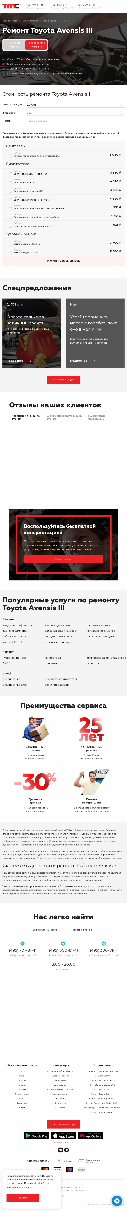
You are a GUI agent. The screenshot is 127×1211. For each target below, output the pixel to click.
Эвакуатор (60, 1108)
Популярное (102, 1065)
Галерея (22, 1085)
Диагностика (11, 679)
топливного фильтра (101, 631)
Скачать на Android (63, 1142)
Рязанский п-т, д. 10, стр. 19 (62, 8)
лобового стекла (14, 636)
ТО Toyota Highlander (101, 1081)
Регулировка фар (57, 685)
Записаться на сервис (45, 930)
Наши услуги (60, 1065)
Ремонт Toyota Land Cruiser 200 (101, 1103)
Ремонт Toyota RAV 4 (101, 1112)
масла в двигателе (57, 625)
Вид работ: (9, 113)
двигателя (52, 663)
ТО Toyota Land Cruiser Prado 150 (102, 1071)
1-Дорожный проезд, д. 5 (36, 8)
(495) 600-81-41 (59, 5)
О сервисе (22, 1071)
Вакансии (22, 1103)
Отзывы (22, 1090)
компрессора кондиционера (106, 658)
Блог (21, 1099)
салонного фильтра (58, 642)
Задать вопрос (63, 559)
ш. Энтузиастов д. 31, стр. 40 (88, 8)
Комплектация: (12, 104)
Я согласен (23, 1198)
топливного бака (98, 625)
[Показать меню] (122, 6)
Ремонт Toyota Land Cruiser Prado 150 (102, 1108)
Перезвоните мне (82, 930)
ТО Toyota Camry (102, 1076)
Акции (22, 1076)
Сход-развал (60, 1081)
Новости (22, 1081)
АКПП (6, 663)
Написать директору (63, 1124)
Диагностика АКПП (14, 685)
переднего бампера (58, 636)
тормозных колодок (101, 636)
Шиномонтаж (60, 1103)
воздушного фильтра (17, 625)
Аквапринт (60, 1099)
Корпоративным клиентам (60, 1090)
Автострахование (60, 1094)
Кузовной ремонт (14, 658)
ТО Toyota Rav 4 (101, 1090)
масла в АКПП (12, 642)
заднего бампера (14, 631)
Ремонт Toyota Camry (101, 1094)
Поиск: (6, 121)
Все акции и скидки (63, 380)
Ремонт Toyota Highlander (101, 1099)
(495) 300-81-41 (86, 5)
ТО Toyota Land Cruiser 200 (101, 1085)
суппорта (93, 663)
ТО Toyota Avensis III (14, 45)
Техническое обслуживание (60, 1071)
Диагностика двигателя (61, 679)
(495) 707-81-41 (34, 5)
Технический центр (22, 1065)
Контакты (21, 1108)
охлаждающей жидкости (62, 631)
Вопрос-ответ (22, 1094)
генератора (53, 658)
